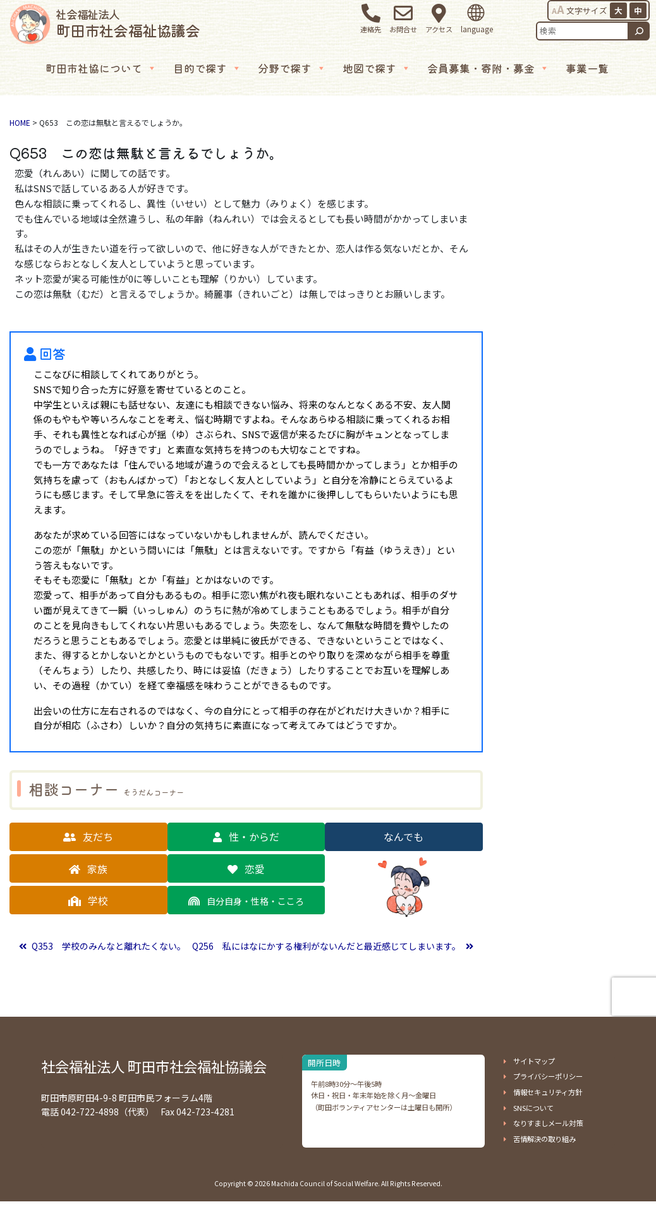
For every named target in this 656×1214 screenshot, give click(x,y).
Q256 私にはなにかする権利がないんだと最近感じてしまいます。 (327, 946)
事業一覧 (587, 68)
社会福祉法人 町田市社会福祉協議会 (154, 1066)
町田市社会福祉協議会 (128, 23)
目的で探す (207, 68)
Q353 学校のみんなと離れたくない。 (108, 946)
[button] (88, 837)
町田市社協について (101, 68)
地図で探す (377, 68)
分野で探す (292, 68)
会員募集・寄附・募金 (488, 68)
